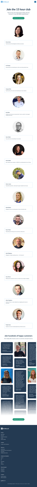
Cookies (28, 483)
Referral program (3, 477)
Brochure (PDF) (3, 439)
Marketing (2, 461)
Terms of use (22, 483)
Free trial (2, 435)
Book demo (3, 434)
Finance (2, 457)
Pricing (2, 438)
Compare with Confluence (5, 444)
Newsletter (2, 451)
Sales (2, 462)
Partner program (3, 476)
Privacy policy (18, 483)
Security (25, 483)
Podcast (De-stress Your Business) (6, 450)
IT (1, 460)
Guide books (3, 449)
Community (2, 471)
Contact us (2, 470)
